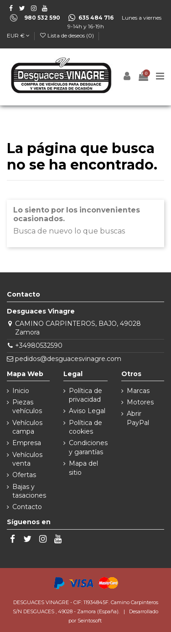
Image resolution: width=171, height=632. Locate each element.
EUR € (18, 35)
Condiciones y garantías (88, 447)
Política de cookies (85, 427)
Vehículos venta (27, 459)
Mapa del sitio (83, 468)
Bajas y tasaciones (29, 491)
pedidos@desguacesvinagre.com (68, 359)
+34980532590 (38, 345)
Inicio (20, 391)
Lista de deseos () (67, 35)
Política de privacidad (85, 395)
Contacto (27, 507)
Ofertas (24, 475)
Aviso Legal (87, 411)
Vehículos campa (27, 427)
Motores (140, 402)
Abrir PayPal (138, 418)
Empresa (26, 443)
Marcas (138, 391)
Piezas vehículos (27, 406)
